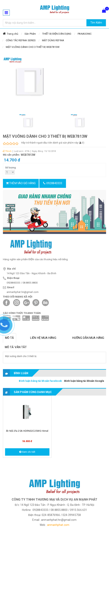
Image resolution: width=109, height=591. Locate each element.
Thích (7, 151)
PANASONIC (84, 33)
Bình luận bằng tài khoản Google (84, 380)
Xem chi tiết (27, 451)
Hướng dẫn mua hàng (88, 338)
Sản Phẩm (30, 33)
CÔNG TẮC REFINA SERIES (21, 40)
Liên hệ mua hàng (43, 338)
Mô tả (9, 338)
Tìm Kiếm (96, 22)
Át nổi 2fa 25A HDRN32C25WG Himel (27, 430)
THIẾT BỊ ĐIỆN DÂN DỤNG (56, 33)
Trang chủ (12, 33)
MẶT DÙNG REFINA (53, 40)
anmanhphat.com (58, 524)
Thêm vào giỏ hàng (21, 183)
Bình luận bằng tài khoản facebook (40, 380)
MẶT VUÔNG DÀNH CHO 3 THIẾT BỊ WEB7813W (33, 47)
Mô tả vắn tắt (16, 347)
